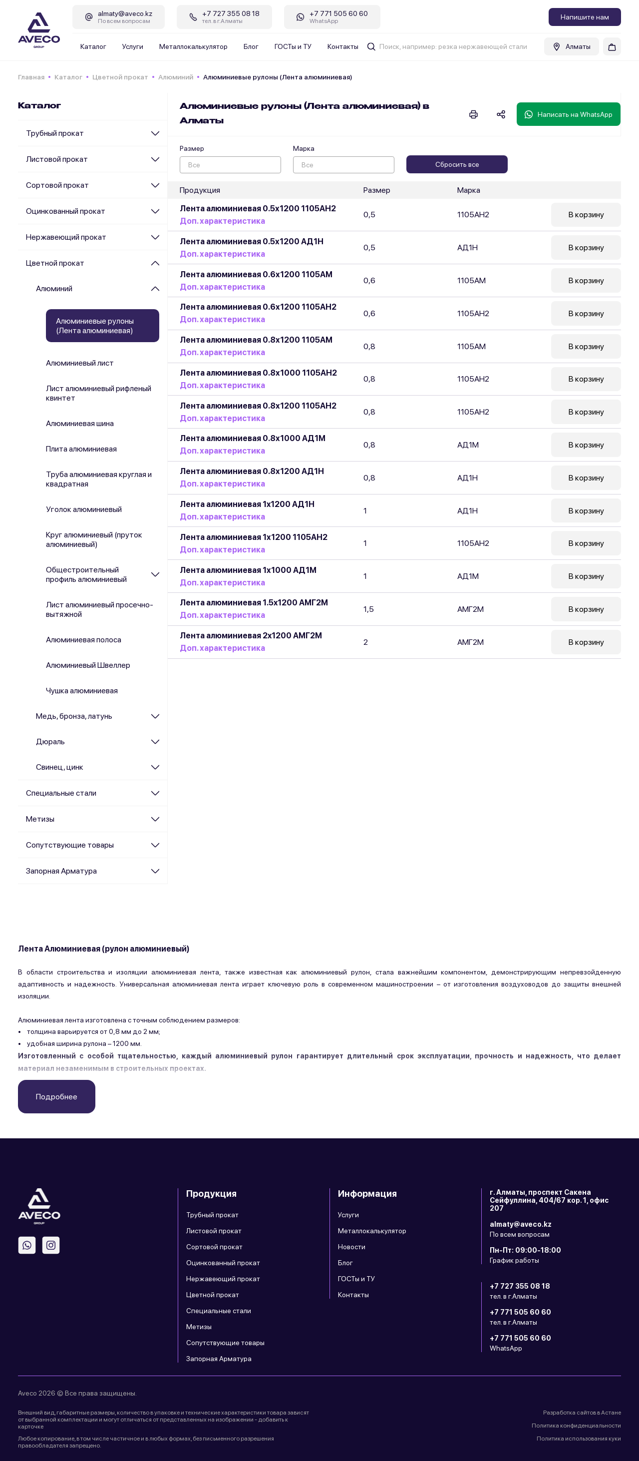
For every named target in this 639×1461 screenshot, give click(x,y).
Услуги (132, 46)
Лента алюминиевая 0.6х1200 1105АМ (256, 274)
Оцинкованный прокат (65, 211)
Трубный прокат (55, 133)
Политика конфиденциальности (576, 1425)
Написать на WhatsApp (569, 114)
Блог (251, 46)
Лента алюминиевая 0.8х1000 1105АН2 (258, 373)
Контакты (342, 46)
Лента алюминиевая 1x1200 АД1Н (247, 505)
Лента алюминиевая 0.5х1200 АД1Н (251, 241)
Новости (351, 1247)
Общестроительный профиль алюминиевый (86, 574)
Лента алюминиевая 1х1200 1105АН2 (253, 538)
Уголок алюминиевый (84, 509)
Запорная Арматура (61, 871)
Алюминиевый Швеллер (88, 665)
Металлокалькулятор (193, 46)
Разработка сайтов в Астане (582, 1412)
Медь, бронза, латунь (74, 716)
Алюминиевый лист (80, 363)
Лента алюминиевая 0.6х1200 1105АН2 (258, 307)
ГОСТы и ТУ (293, 46)
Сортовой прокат (57, 185)
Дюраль (50, 741)
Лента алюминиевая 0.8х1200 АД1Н (252, 472)
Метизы (40, 819)
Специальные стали (61, 793)
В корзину (586, 215)
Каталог (93, 46)
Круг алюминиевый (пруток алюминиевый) (94, 539)
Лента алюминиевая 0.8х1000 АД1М (252, 439)
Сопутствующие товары (70, 845)
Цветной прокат (120, 77)
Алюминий (175, 77)
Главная (31, 77)
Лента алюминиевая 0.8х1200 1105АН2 (258, 406)
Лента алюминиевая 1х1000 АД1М (248, 571)
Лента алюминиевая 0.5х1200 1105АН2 (258, 208)
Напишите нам (585, 17)
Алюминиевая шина (80, 423)
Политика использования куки (579, 1438)
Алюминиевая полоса (83, 639)
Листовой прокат (57, 159)
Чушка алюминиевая (82, 690)
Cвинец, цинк (59, 767)
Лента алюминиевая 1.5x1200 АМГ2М (254, 604)
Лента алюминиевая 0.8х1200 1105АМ (256, 340)
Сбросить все (457, 164)
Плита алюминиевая (81, 449)
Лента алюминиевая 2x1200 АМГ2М (251, 637)
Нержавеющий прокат (66, 237)
